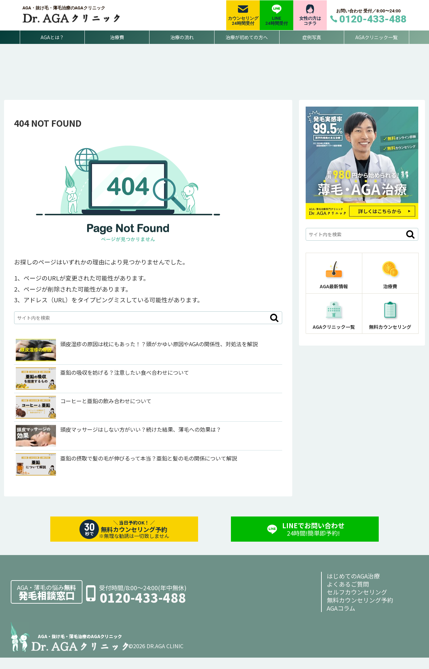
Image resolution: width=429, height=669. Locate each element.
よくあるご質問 (348, 595)
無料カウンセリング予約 (360, 611)
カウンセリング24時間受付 (243, 21)
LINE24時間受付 (276, 21)
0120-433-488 (143, 609)
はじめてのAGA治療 (353, 587)
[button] (274, 328)
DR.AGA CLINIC (164, 657)
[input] (148, 328)
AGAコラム (341, 619)
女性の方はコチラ (310, 21)
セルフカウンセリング (357, 603)
